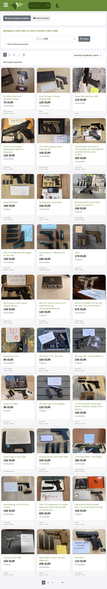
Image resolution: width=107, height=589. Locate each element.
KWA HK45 (79, 558)
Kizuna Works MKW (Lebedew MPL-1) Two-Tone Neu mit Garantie (89, 505)
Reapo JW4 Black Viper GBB (86, 96)
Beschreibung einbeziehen (18, 44)
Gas (49, 31)
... (19, 55)
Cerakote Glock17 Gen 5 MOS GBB (53, 457)
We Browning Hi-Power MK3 (50, 202)
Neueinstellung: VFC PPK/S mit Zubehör (15, 505)
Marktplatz (8, 31)
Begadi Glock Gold (10, 356)
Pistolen (41, 31)
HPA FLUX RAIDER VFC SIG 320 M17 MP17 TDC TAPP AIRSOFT (88, 304)
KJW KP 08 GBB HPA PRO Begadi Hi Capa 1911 (17, 254)
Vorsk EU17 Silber (10, 404)
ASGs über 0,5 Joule (25, 31)
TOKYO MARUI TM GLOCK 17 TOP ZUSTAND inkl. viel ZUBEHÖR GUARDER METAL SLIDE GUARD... (89, 151)
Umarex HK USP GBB (12, 558)
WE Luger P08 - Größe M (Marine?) (89, 356)
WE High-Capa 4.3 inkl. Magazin (52, 404)
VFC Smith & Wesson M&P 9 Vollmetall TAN (50, 148)
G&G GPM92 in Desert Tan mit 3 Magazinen (52, 559)
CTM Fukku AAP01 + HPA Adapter (88, 457)
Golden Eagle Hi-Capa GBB (14, 457)
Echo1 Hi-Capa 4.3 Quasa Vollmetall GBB (49, 97)
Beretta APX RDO (10, 202)
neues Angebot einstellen (17, 18)
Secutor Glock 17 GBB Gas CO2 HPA (52, 254)
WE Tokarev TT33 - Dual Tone (51, 356)
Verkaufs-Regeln (41, 18)
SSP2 (77, 253)
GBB (55, 31)
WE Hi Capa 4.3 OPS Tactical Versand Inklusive (15, 304)
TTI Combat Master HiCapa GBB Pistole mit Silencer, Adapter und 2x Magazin (89, 406)
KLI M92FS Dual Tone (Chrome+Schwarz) (12, 97)
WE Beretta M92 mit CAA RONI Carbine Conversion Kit (87, 203)
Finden (84, 39)
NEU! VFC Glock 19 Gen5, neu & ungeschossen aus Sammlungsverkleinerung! (52, 305)
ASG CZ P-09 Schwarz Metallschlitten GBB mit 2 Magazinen (13, 149)
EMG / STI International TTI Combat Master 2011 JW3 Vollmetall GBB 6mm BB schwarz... (53, 507)
